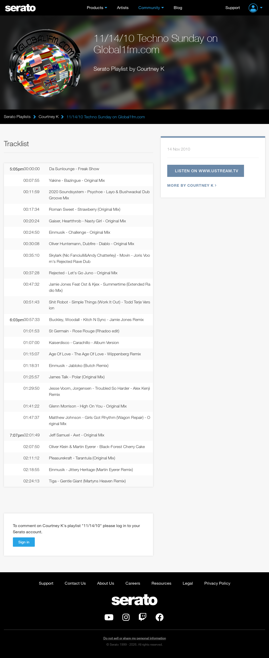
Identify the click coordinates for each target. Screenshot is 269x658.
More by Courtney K (191, 186)
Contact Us (75, 585)
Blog (178, 7)
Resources (161, 585)
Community (149, 7)
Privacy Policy (217, 585)
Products (95, 7)
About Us (105, 585)
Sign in (23, 544)
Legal (188, 585)
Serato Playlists (17, 116)
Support (232, 7)
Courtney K (48, 116)
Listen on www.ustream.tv (206, 171)
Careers (132, 585)
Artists (123, 7)
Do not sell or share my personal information (134, 641)
